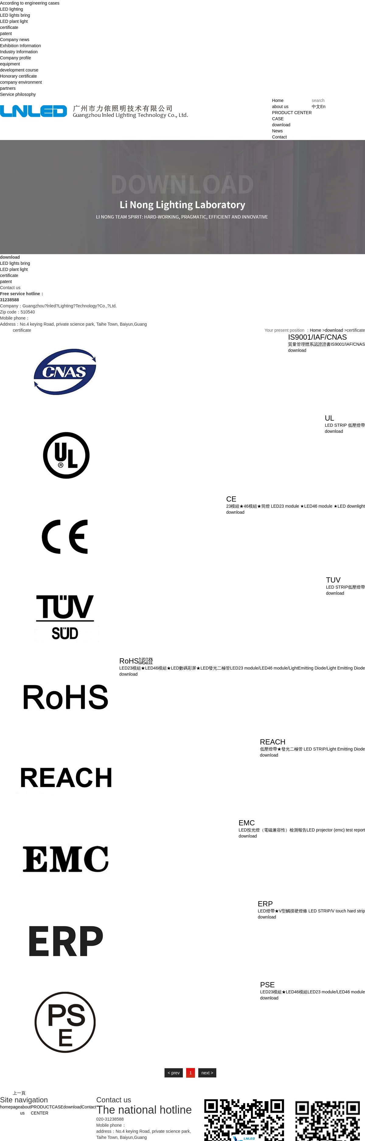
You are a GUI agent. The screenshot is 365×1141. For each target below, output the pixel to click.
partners (8, 88)
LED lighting (11, 9)
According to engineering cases (29, 3)
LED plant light (14, 21)
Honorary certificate (18, 76)
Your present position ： (287, 330)
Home (277, 100)
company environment (21, 82)
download (281, 124)
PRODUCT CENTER (292, 112)
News (277, 130)
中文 (316, 106)
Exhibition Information (20, 45)
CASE (278, 118)
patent (6, 33)
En (322, 106)
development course (19, 70)
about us (280, 106)
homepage (10, 1106)
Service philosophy (18, 94)
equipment (10, 63)
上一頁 (19, 1092)
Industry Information (19, 51)
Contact (279, 137)
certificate (9, 27)
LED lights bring (15, 15)
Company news (15, 39)
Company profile (15, 57)
